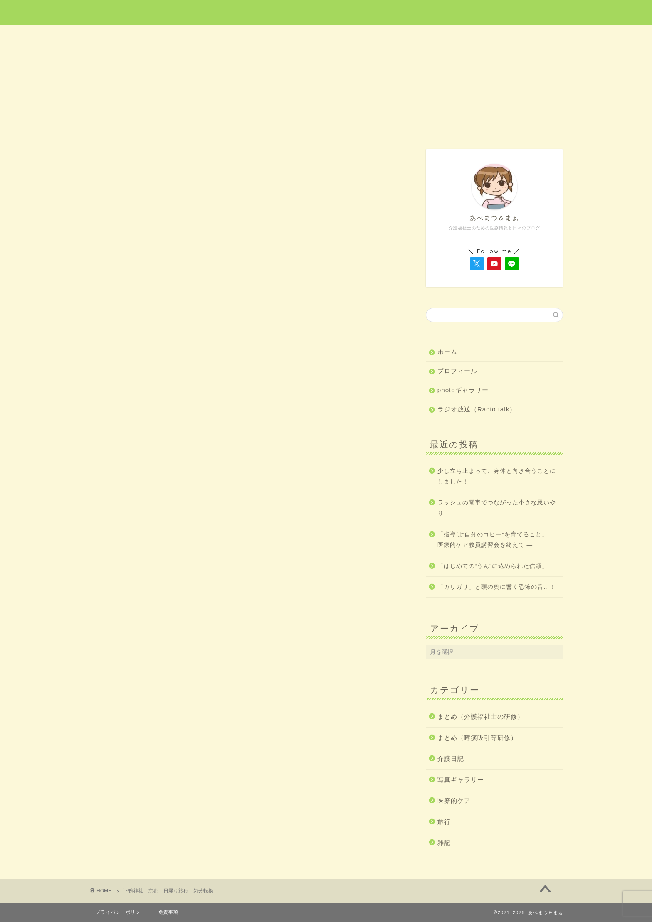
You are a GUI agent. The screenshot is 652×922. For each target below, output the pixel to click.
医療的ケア (232, 36)
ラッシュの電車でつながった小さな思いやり (496, 507)
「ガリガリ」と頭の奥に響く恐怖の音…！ (496, 587)
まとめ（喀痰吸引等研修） (477, 737)
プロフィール (457, 370)
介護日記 (420, 36)
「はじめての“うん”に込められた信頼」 (492, 566)
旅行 (326, 36)
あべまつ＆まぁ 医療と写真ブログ (326, 12)
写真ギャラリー (460, 779)
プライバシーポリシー (121, 912)
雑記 (516, 36)
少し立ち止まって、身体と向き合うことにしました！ (496, 476)
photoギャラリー (463, 389)
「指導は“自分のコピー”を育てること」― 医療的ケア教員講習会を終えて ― (495, 539)
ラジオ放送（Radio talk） (476, 409)
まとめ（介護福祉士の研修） (480, 716)
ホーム (136, 36)
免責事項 (168, 912)
